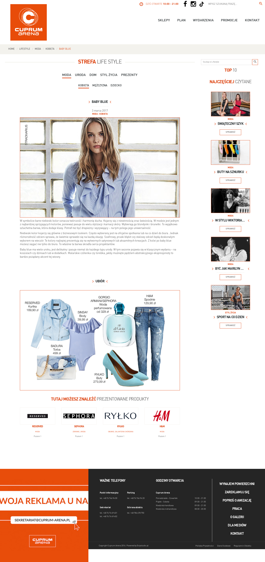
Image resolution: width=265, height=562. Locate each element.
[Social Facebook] (185, 4)
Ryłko (120, 426)
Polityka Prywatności (204, 546)
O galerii (237, 517)
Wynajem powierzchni (236, 484)
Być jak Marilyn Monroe (230, 269)
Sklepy (164, 20)
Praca (237, 509)
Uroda (80, 75)
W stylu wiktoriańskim (230, 220)
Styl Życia (108, 75)
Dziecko (116, 85)
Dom (92, 75)
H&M (162, 426)
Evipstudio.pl (142, 546)
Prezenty (129, 75)
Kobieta (50, 49)
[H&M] (162, 416)
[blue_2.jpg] (100, 167)
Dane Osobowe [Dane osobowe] (223, 546)
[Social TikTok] (202, 4)
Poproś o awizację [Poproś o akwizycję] (237, 500)
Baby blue (65, 49)
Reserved (37, 426)
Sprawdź (230, 132)
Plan (181, 20)
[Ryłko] (120, 416)
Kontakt (252, 20)
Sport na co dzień (230, 317)
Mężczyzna (99, 85)
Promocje (229, 20)
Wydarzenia (203, 20)
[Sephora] (79, 416)
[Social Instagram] (193, 4)
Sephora (79, 426)
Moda (38, 49)
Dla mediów (237, 525)
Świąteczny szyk (230, 124)
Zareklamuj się (237, 492)
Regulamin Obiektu (242, 546)
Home (11, 49)
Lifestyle (24, 49)
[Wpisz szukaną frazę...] (261, 4)
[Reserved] (37, 416)
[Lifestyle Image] (230, 104)
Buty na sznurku (230, 172)
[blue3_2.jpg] (100, 340)
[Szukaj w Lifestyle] (255, 62)
